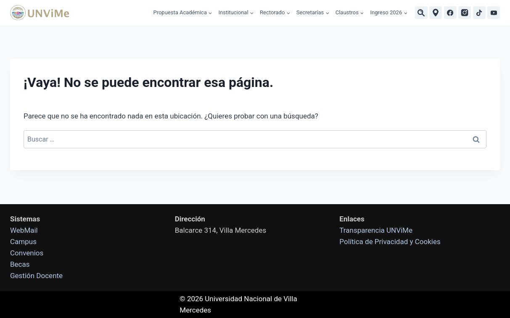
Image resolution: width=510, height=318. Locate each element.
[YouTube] (493, 12)
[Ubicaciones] (435, 12)
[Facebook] (450, 12)
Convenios (26, 253)
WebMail (24, 230)
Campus (23, 241)
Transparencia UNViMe (375, 230)
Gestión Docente (36, 275)
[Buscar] (421, 12)
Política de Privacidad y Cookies (389, 241)
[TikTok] (479, 12)
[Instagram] (464, 12)
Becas (20, 264)
